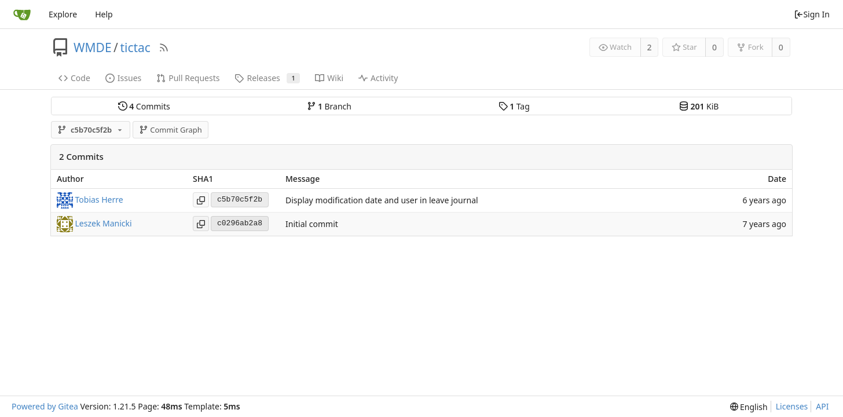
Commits (144, 106)
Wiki (329, 77)
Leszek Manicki (103, 222)
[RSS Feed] (164, 47)
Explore (63, 14)
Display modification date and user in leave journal (381, 200)
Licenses (792, 406)
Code (74, 77)
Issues (123, 77)
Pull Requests (187, 77)
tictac (135, 47)
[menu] (749, 406)
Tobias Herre (99, 198)
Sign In (812, 14)
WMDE (93, 47)
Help (104, 14)
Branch (329, 106)
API (822, 406)
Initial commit (311, 223)
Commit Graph (170, 130)
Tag (514, 106)
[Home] (22, 14)
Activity (378, 77)
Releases (267, 77)
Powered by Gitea (45, 406)
